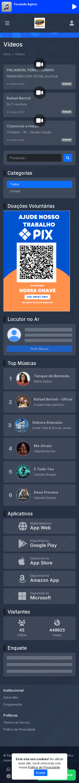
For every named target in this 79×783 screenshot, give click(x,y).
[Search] (67, 158)
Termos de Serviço (16, 722)
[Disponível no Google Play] (39, 544)
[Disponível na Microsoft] (39, 596)
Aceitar (41, 773)
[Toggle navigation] (7, 23)
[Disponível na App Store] (39, 561)
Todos (14, 184)
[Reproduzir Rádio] (74, 7)
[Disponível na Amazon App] (39, 578)
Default (67, 84)
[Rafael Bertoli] (39, 105)
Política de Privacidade (19, 729)
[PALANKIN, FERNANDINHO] (39, 77)
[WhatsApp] (8, 769)
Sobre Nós (10, 697)
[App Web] (39, 526)
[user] (71, 23)
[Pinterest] (9, 776)
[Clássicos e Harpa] (39, 133)
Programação (12, 704)
